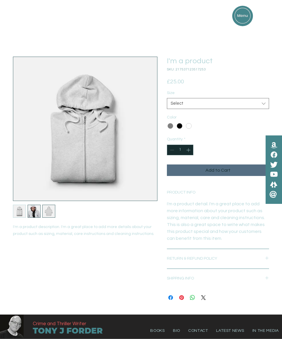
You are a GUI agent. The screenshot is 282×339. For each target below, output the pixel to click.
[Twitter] (274, 164)
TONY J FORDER (68, 331)
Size (171, 93)
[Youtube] (274, 174)
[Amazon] (274, 145)
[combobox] (218, 103)
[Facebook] (274, 154)
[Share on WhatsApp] (192, 297)
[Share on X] (203, 297)
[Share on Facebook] (170, 297)
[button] (243, 16)
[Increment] (189, 150)
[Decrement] (171, 150)
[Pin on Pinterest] (181, 297)
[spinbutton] (180, 150)
